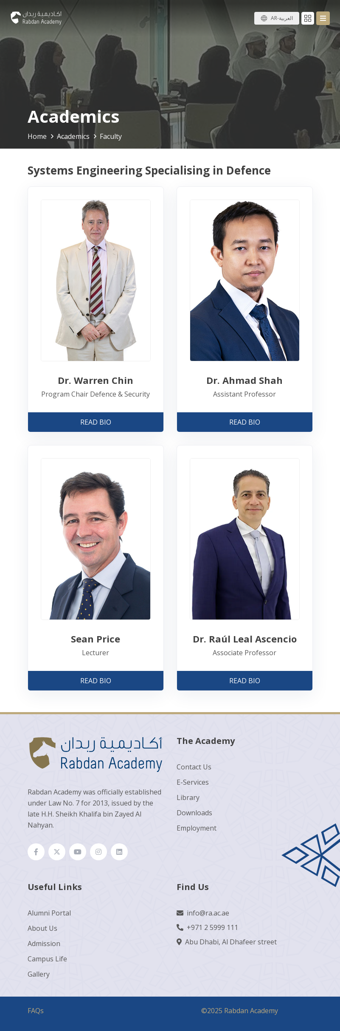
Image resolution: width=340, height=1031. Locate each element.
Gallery (39, 974)
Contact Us (194, 767)
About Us (42, 928)
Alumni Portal (49, 913)
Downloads (194, 812)
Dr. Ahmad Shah (244, 380)
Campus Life (47, 958)
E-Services (193, 782)
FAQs (36, 1010)
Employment (196, 828)
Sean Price (95, 638)
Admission (44, 943)
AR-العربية (282, 18)
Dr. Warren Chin (95, 380)
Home (37, 136)
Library (188, 797)
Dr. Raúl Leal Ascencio (245, 638)
